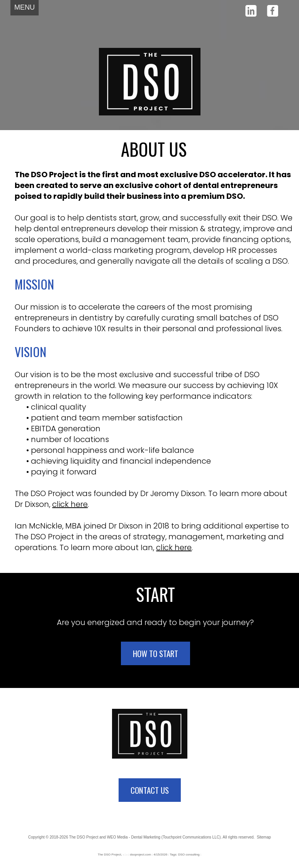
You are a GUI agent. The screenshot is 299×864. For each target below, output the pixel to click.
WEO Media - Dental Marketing (133, 837)
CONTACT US (150, 790)
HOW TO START (155, 653)
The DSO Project (84, 837)
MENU (24, 7)
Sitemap (264, 837)
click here (70, 504)
